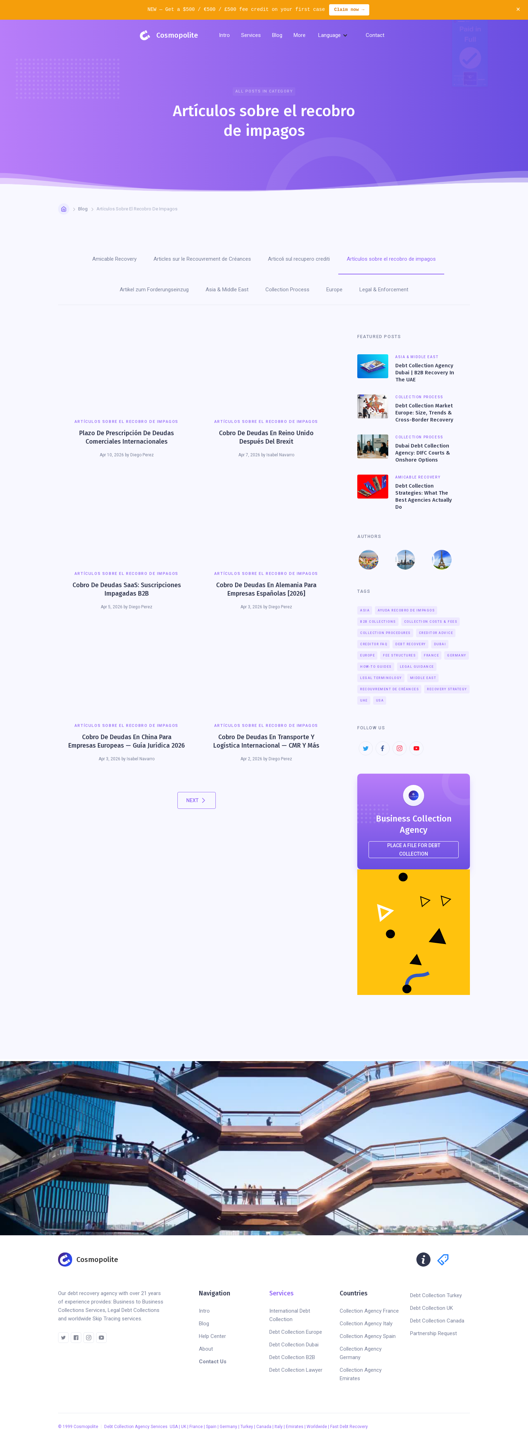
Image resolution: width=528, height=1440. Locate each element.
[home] (168, 35)
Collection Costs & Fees (431, 621)
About (206, 1349)
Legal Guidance (417, 666)
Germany (456, 655)
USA (380, 700)
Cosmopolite (86, 1426)
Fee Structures (399, 655)
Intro (224, 35)
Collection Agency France (369, 1311)
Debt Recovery (410, 644)
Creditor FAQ (373, 644)
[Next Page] (196, 800)
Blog (83, 208)
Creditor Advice (436, 633)
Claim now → (349, 10)
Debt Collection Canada (437, 1321)
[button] (250, 35)
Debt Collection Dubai (294, 1344)
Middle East (423, 678)
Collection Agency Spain (368, 1336)
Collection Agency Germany (361, 1353)
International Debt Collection (289, 1315)
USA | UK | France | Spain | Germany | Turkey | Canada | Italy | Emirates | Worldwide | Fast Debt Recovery (269, 1426)
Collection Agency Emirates (361, 1374)
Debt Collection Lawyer (295, 1370)
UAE (364, 700)
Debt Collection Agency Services (136, 1426)
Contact (375, 35)
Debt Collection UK (431, 1308)
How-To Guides (376, 666)
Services (281, 1293)
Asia (365, 610)
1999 (68, 1426)
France (431, 655)
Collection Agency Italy (366, 1323)
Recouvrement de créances (389, 689)
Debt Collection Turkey (436, 1295)
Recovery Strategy (447, 689)
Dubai (440, 644)
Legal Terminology (381, 678)
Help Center (212, 1336)
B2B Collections (378, 621)
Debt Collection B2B (292, 1357)
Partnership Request (433, 1333)
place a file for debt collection (413, 850)
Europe (367, 655)
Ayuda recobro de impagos (406, 610)
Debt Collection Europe (295, 1332)
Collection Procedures (385, 633)
